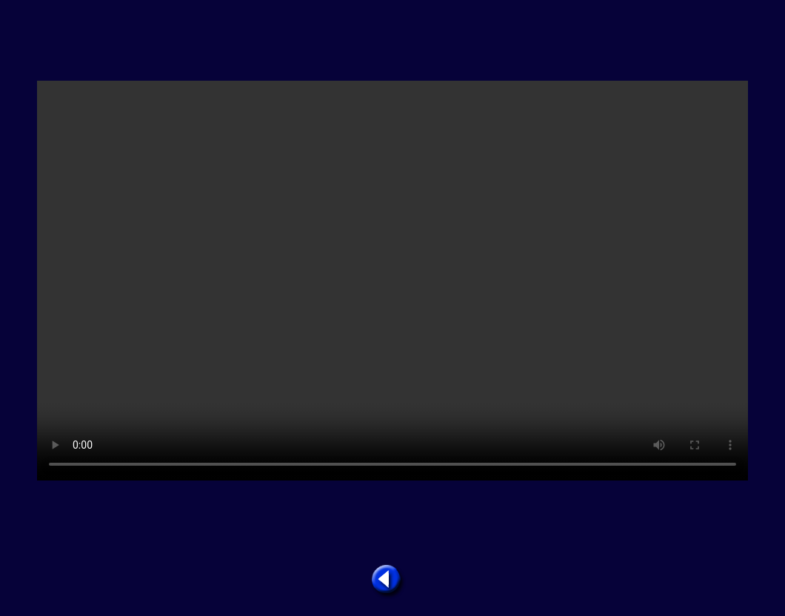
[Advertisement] (392, 41)
